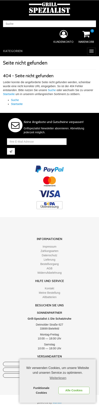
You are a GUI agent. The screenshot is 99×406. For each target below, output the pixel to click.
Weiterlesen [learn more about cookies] (58, 378)
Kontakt (49, 288)
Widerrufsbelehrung (49, 272)
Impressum (49, 246)
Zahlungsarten (49, 251)
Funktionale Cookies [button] (41, 390)
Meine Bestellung (49, 292)
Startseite (9, 94)
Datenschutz (49, 255)
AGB (49, 268)
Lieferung (49, 259)
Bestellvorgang (49, 264)
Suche (52, 90)
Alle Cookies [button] (73, 390)
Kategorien (12, 51)
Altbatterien (50, 297)
